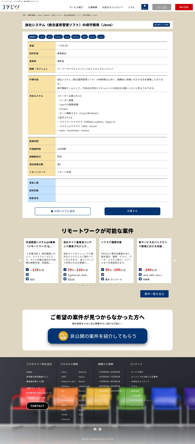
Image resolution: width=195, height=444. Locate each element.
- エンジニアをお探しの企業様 (144, 376)
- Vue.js (81, 376)
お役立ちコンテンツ (112, 7)
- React (81, 381)
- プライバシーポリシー (141, 400)
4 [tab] (91, 285)
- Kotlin (81, 390)
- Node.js (82, 372)
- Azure (81, 409)
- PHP (63, 376)
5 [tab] (95, 285)
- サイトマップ (136, 405)
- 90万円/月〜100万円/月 (109, 390)
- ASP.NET (82, 405)
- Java (63, 372)
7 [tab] (103, 285)
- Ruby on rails (67, 381)
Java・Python (44, 15)
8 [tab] (107, 285)
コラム (131, 7)
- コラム (133, 386)
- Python (64, 386)
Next (174, 260)
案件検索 (31, 15)
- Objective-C (67, 400)
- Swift (63, 405)
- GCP (80, 414)
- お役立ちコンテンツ (140, 381)
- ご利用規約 (135, 395)
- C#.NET (81, 395)
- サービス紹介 (136, 372)
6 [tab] (99, 285)
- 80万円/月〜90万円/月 (109, 386)
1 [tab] (79, 285)
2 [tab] (83, 285)
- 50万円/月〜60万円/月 (109, 372)
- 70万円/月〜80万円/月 (109, 381)
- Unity (63, 414)
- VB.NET (82, 400)
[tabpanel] (44, 260)
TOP (24, 15)
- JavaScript (83, 386)
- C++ (63, 395)
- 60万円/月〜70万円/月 (109, 376)
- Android (65, 419)
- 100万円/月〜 (105, 395)
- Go (62, 390)
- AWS (63, 409)
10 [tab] (115, 285)
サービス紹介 (76, 7)
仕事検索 (92, 7)
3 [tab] (87, 285)
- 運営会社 (134, 390)
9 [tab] (111, 285)
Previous (20, 260)
